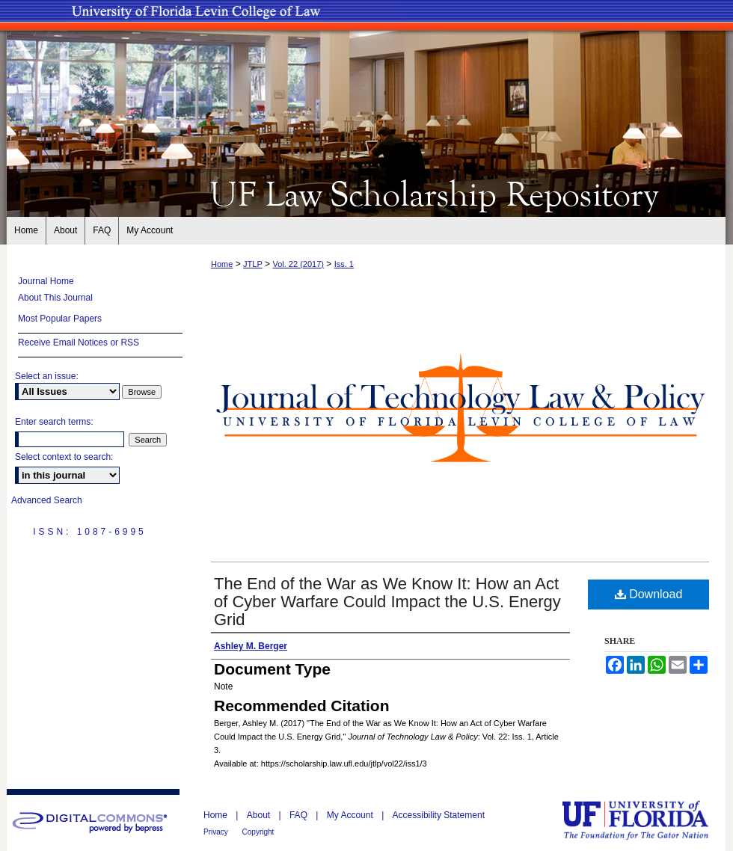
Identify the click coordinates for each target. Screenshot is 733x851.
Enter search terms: (54, 422)
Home (222, 263)
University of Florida (646, 820)
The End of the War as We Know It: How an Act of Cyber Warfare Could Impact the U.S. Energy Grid (387, 601)
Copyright (258, 832)
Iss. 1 (344, 263)
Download (649, 594)
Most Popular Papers (60, 318)
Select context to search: (64, 457)
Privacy (216, 832)
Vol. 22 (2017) (298, 263)
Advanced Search (46, 500)
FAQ (299, 815)
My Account (351, 815)
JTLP (253, 263)
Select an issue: (47, 376)
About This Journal (55, 297)
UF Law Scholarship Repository (366, 193)
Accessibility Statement (439, 815)
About (260, 815)
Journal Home (46, 281)
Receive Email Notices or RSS (78, 342)
